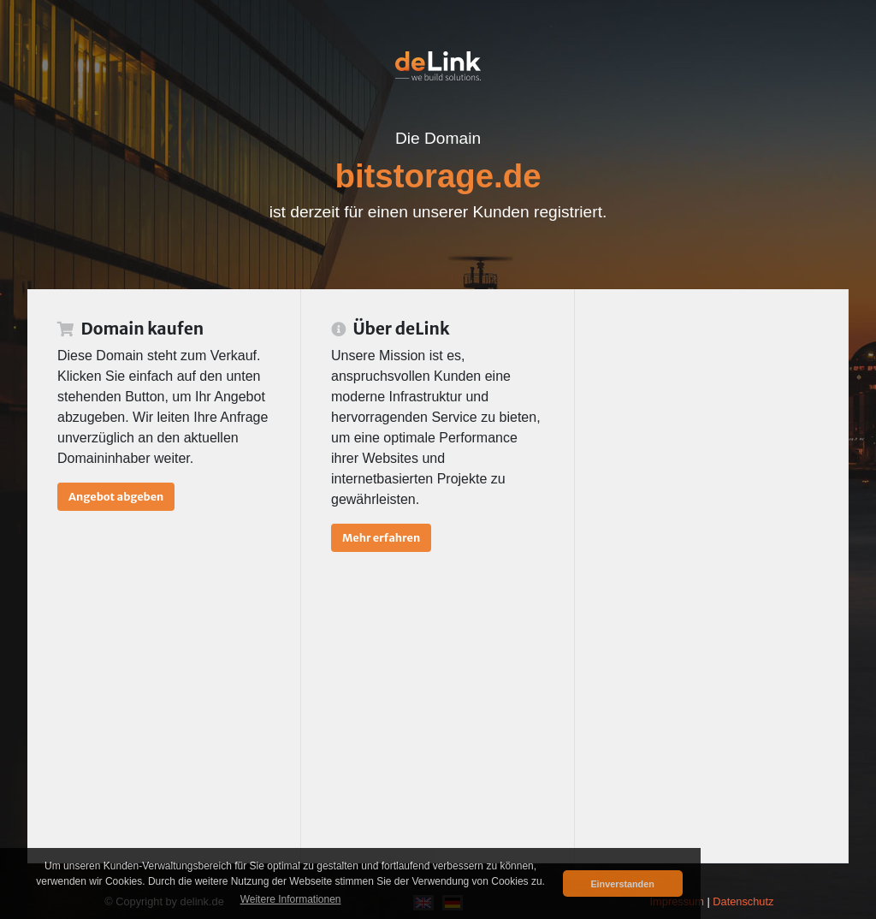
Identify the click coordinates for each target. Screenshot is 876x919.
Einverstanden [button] (622, 884)
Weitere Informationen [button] (290, 899)
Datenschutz (743, 901)
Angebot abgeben (115, 496)
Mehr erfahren (381, 537)
